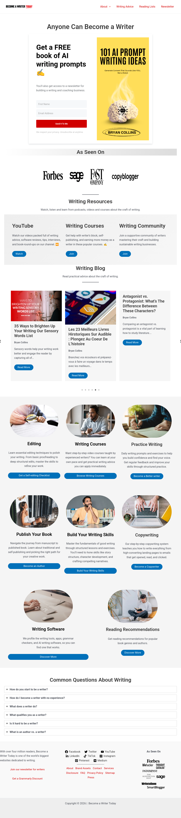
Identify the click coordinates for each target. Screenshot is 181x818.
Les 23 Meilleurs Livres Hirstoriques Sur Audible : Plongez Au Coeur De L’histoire (145, 336)
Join (71, 253)
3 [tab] (88, 390)
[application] (110, 6)
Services (110, 768)
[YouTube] (108, 751)
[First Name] (61, 104)
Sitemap (111, 772)
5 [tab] (95, 390)
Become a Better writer (146, 476)
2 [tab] (85, 390)
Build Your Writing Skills (90, 571)
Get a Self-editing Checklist (34, 475)
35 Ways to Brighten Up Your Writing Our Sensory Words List (89, 331)
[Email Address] (61, 113)
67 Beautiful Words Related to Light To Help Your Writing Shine (35, 334)
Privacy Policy (95, 772)
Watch (19, 253)
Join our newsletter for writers (27, 769)
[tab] (90, 689)
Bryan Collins (21, 346)
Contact (97, 768)
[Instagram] (108, 756)
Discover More (48, 657)
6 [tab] (99, 390)
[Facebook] (72, 751)
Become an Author (34, 566)
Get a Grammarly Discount (27, 778)
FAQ (82, 772)
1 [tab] (82, 390)
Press (91, 777)
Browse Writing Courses (90, 476)
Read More (24, 370)
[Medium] (100, 760)
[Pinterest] (82, 760)
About (68, 768)
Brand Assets (82, 768)
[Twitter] (90, 751)
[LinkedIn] (72, 756)
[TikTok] (89, 756)
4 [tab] (92, 390)
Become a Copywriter (147, 567)
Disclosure (71, 772)
